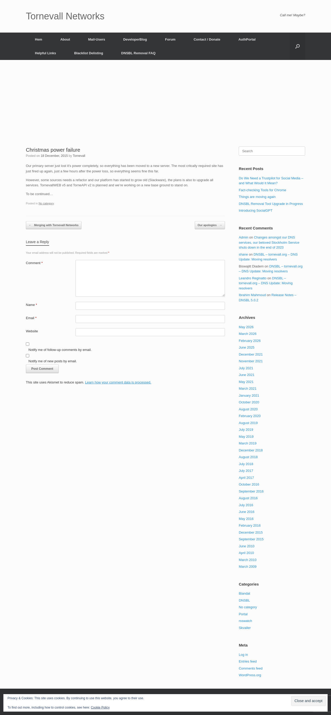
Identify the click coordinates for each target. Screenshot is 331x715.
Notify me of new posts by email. (52, 361)
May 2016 (246, 519)
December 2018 (251, 450)
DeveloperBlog (135, 39)
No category (46, 203)
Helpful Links (45, 53)
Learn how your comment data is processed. (118, 382)
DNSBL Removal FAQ (138, 53)
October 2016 (249, 484)
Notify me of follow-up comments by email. (60, 350)
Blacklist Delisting (88, 53)
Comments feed (250, 668)
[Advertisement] (165, 108)
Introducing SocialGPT (255, 210)
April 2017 (246, 478)
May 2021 (246, 382)
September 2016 (251, 491)
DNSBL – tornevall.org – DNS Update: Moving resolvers (265, 283)
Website (32, 331)
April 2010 (246, 553)
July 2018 (246, 464)
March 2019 (248, 443)
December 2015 (251, 532)
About (65, 39)
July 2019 (246, 430)
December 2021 (251, 354)
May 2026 (246, 327)
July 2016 (246, 505)
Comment (34, 263)
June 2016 (246, 512)
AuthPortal (246, 39)
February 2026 (250, 341)
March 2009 (248, 566)
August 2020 (248, 409)
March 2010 (248, 560)
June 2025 (246, 347)
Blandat (244, 593)
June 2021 (246, 375)
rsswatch (245, 621)
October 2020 (249, 402)
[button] (297, 46)
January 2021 (249, 395)
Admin (243, 237)
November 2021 (251, 361)
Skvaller (245, 628)
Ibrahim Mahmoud (252, 295)
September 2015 (251, 539)
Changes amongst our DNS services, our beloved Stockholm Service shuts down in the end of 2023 (269, 242)
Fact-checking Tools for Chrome (262, 190)
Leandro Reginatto (252, 278)
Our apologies (210, 225)
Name (31, 305)
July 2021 (246, 368)
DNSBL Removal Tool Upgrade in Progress (271, 204)
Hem (38, 39)
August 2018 (248, 457)
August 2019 (248, 423)
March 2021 (248, 388)
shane (243, 254)
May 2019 (246, 437)
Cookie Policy (100, 707)
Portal (243, 614)
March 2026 (248, 334)
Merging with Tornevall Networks (54, 225)
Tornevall (79, 156)
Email (31, 318)
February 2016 (250, 525)
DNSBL (244, 600)
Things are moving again (257, 197)
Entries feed (248, 661)
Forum (170, 39)
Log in (243, 655)
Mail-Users (96, 39)
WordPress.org (250, 675)
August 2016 (248, 498)
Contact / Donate (207, 39)
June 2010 (246, 546)
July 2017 (246, 471)
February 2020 (250, 416)
